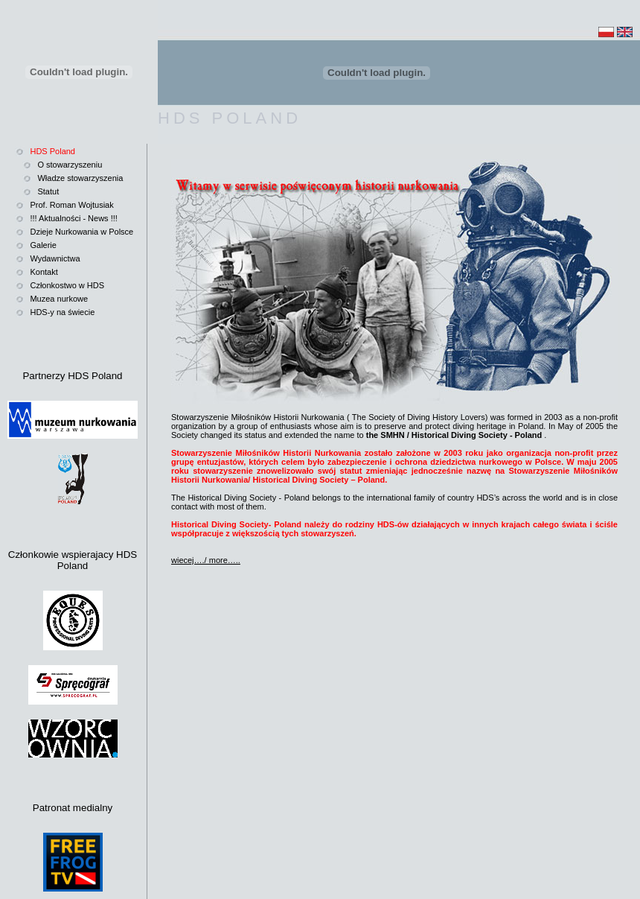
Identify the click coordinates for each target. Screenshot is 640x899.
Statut (48, 191)
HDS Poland (52, 151)
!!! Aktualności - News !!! (73, 218)
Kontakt (43, 271)
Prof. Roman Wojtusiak (71, 204)
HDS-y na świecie (62, 312)
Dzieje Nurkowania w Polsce (81, 231)
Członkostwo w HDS (67, 285)
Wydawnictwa (55, 258)
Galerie (43, 245)
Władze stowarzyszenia (80, 178)
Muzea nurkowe (59, 298)
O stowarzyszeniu (69, 164)
